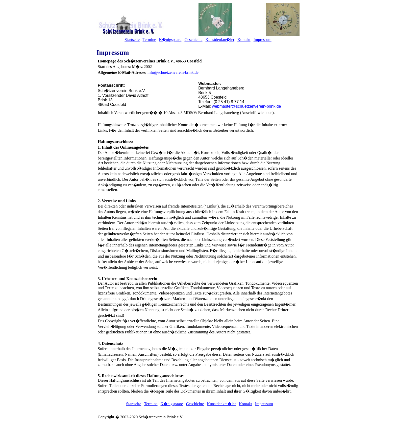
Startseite (132, 39)
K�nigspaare (170, 39)
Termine (149, 39)
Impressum (262, 39)
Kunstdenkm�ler (219, 39)
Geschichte (193, 39)
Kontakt (244, 39)
